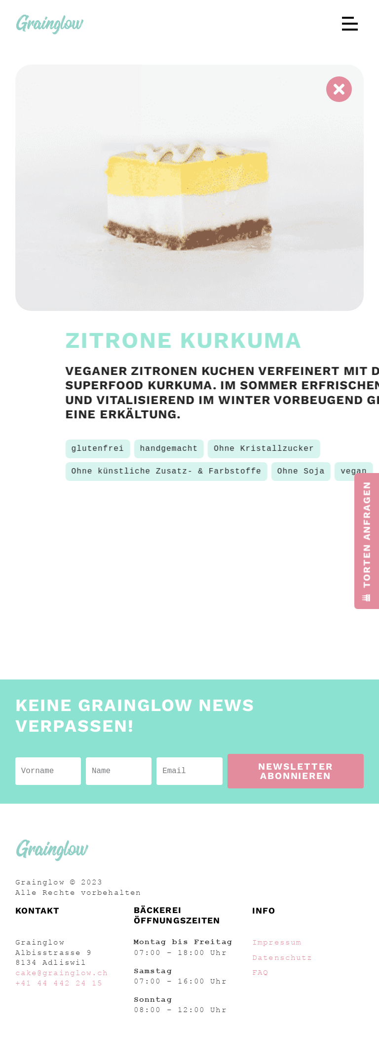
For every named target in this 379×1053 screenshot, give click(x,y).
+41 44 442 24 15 (59, 983)
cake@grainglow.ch (62, 972)
